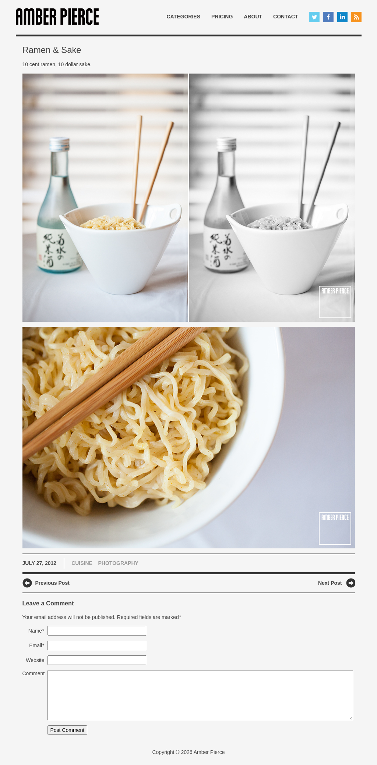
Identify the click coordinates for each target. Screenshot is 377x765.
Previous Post (52, 583)
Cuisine (81, 563)
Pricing (222, 16)
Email (36, 645)
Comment (33, 673)
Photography (118, 563)
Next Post (330, 583)
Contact (285, 16)
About (253, 16)
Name (36, 631)
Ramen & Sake (51, 50)
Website (35, 660)
